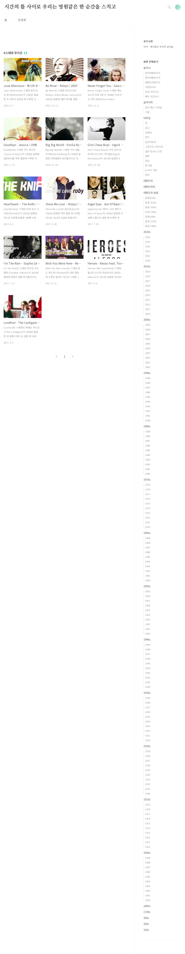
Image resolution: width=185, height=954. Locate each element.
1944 (147, 668)
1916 (147, 818)
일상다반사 (150, 142)
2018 (147, 276)
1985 (147, 450)
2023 (147, 246)
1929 (147, 751)
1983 (147, 459)
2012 (147, 304)
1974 (147, 508)
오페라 (148, 132)
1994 (147, 401)
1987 (147, 440)
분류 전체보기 (150, 61)
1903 (147, 886)
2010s (146, 266)
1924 (147, 774)
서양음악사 (150, 87)
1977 (147, 494)
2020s (146, 232)
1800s (146, 906)
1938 (147, 702)
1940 (147, 687)
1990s (146, 373)
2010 (147, 313)
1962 (147, 571)
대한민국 (148, 180)
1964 (147, 561)
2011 (147, 309)
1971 (147, 522)
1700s (146, 912)
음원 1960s (150, 226)
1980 (147, 473)
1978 (147, 489)
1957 (147, 600)
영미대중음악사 (152, 77)
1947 (147, 654)
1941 (147, 682)
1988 (147, 436)
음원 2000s (150, 207)
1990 (147, 420)
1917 (147, 814)
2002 (147, 357)
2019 (147, 271)
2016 (147, 285)
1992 (147, 411)
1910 (147, 846)
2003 (147, 353)
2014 (147, 295)
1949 (147, 644)
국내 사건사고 (152, 91)
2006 (147, 339)
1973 (147, 513)
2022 (147, 251)
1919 (147, 804)
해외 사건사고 (152, 96)
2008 (147, 329)
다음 (72, 356)
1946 (147, 658)
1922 (147, 784)
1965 (147, 556)
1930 (147, 740)
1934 (147, 721)
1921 (147, 788)
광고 (147, 128)
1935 (147, 716)
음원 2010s (150, 202)
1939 (147, 698)
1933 (147, 726)
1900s (146, 852)
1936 (147, 712)
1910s (146, 799)
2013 (147, 299)
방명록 (22, 20)
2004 (147, 348)
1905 (147, 876)
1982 (147, 464)
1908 (147, 862)
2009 (147, 324)
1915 (147, 823)
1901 (147, 895)
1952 (147, 624)
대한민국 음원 (150, 192)
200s (146, 924)
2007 (147, 334)
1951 (147, 629)
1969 (147, 538)
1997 (147, 387)
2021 (147, 255)
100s (146, 930)
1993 (147, 406)
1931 (147, 735)
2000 (147, 367)
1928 (147, 756)
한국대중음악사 (152, 73)
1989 (147, 431)
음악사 (146, 68)
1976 (147, 498)
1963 (147, 566)
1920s (146, 746)
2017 (147, 281)
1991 (147, 415)
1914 (147, 828)
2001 (147, 362)
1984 (147, 455)
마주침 (146, 118)
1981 (147, 469)
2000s (146, 319)
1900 (147, 900)
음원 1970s (150, 221)
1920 (147, 793)
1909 (147, 858)
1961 (147, 575)
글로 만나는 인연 (153, 151)
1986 (147, 445)
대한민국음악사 (152, 82)
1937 (147, 707)
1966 (147, 552)
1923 (147, 779)
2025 (147, 237)
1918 (147, 809)
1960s (146, 533)
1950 (147, 633)
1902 (147, 890)
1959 (147, 591)
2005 (147, 343)
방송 (147, 160)
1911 (147, 842)
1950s (146, 586)
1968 (147, 542)
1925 (147, 770)
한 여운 (148, 165)
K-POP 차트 (151, 170)
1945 (147, 663)
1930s (146, 693)
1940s (146, 639)
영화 (147, 156)
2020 (147, 260)
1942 (147, 677)
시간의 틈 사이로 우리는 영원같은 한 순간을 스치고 (60, 7)
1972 (147, 517)
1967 (147, 547)
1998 (147, 382)
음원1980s (150, 216)
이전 (56, 356)
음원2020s (150, 197)
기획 (147, 112)
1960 (147, 580)
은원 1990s (150, 212)
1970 (147, 527)
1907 (147, 867)
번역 (147, 175)
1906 (147, 872)
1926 (147, 765)
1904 (147, 881)
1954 (147, 614)
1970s (146, 479)
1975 (147, 503)
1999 (147, 378)
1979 (147, 484)
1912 (147, 837)
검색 (169, 7)
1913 (147, 832)
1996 (147, 392)
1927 (147, 760)
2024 (147, 241)
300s (146, 918)
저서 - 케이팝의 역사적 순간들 (158, 46)
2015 (147, 290)
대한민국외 (149, 186)
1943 (147, 672)
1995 (147, 397)
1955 (147, 610)
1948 (147, 649)
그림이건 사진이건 (154, 146)
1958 (147, 596)
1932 (147, 730)
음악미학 (148, 102)
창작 (147, 137)
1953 (147, 619)
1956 (147, 605)
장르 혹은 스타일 (153, 107)
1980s (146, 426)
